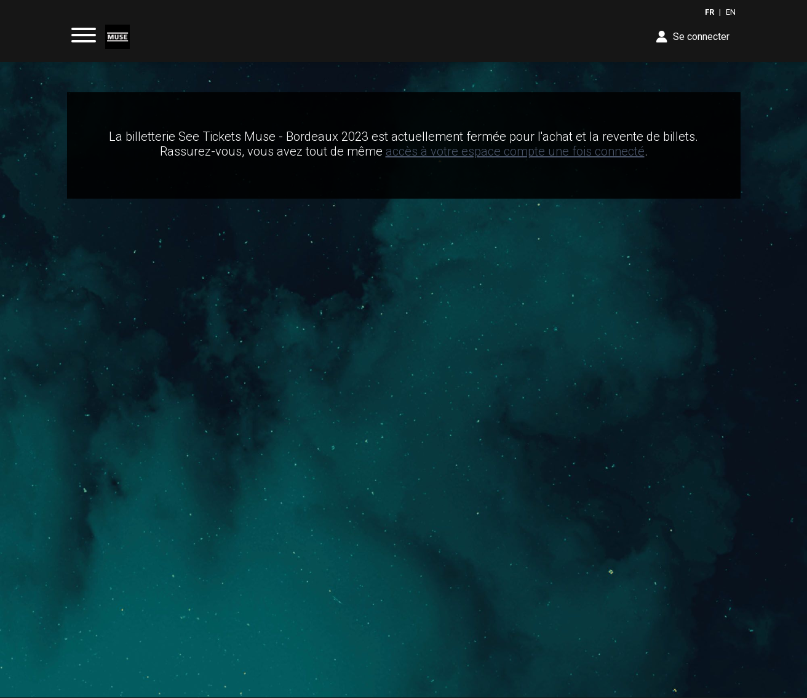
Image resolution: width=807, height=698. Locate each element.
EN (731, 12)
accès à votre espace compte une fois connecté (515, 151)
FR (709, 12)
